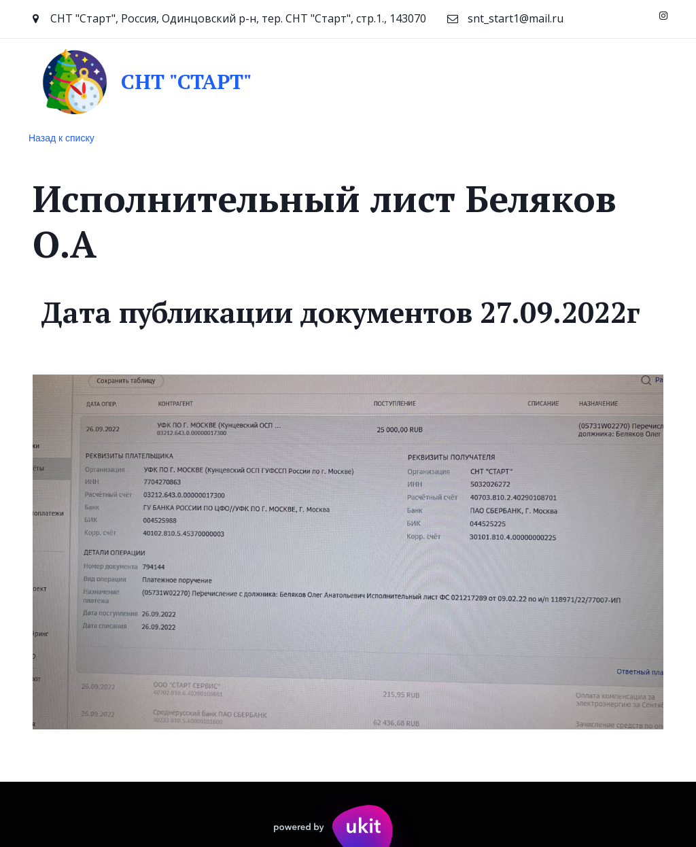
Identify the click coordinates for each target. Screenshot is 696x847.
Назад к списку (61, 138)
